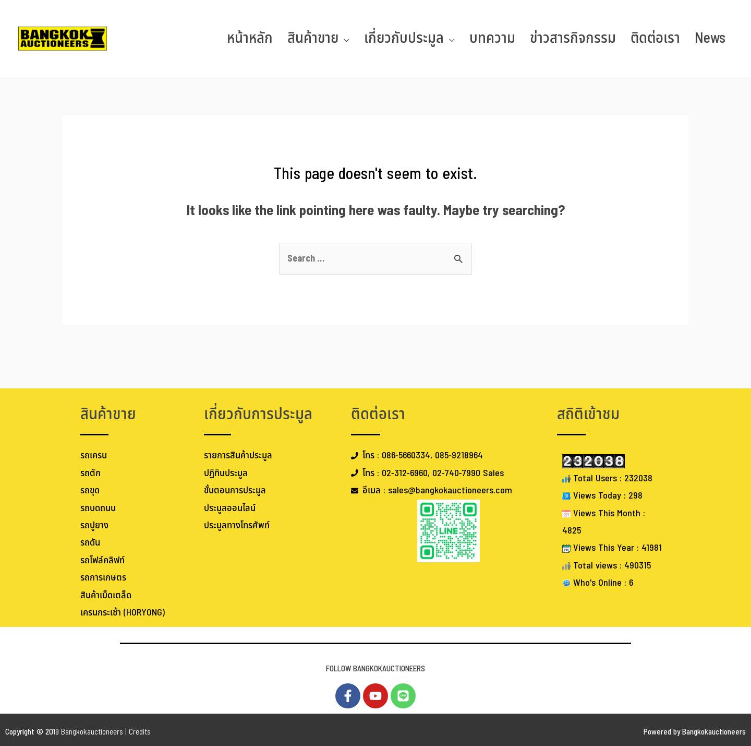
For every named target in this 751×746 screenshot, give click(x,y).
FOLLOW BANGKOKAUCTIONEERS (375, 669)
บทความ (492, 38)
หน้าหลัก (250, 38)
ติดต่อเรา (655, 38)
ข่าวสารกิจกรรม (573, 38)
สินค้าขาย (312, 38)
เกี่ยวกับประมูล (404, 38)
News (710, 38)
